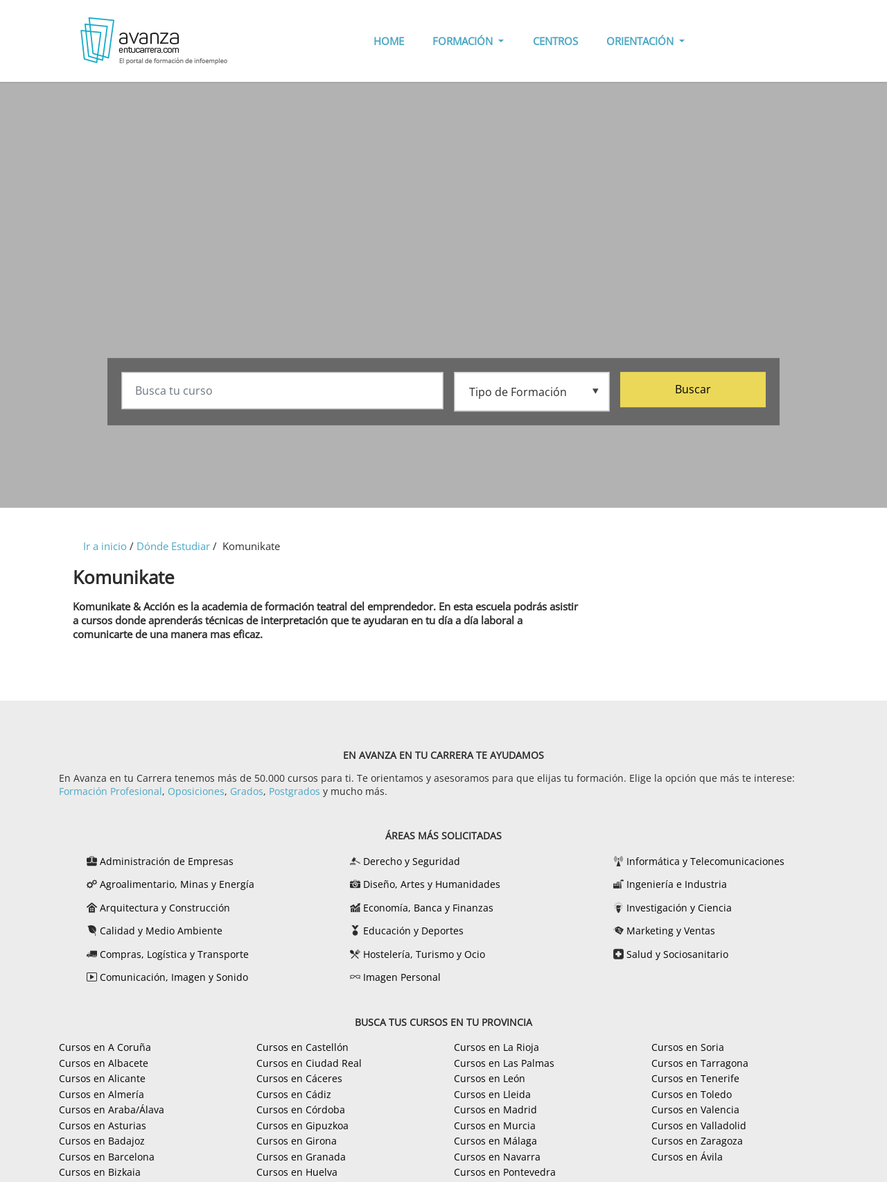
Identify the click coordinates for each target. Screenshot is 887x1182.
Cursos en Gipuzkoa (302, 1125)
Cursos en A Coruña (105, 1047)
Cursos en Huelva (296, 1172)
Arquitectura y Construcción (165, 907)
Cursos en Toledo (691, 1094)
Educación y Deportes (413, 930)
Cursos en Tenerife (695, 1078)
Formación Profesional (110, 791)
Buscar (693, 389)
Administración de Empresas (167, 861)
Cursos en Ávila (687, 1156)
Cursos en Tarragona (699, 1063)
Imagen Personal (402, 977)
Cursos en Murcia (495, 1125)
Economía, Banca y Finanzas (428, 907)
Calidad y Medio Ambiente (161, 930)
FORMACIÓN (463, 41)
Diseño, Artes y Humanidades (431, 884)
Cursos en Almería (101, 1094)
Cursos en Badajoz (102, 1140)
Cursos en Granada (301, 1156)
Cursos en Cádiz (293, 1094)
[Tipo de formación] (532, 390)
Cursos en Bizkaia (100, 1172)
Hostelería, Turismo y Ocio (424, 954)
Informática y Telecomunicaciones (705, 861)
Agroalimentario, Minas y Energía (177, 884)
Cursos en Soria (687, 1047)
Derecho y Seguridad (411, 861)
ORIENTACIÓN (641, 41)
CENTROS (555, 41)
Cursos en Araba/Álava (111, 1109)
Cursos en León (489, 1078)
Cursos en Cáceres (299, 1078)
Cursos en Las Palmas (504, 1063)
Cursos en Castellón (302, 1047)
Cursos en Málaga (495, 1140)
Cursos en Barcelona (107, 1156)
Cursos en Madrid (495, 1109)
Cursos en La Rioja (496, 1047)
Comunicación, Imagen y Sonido (174, 977)
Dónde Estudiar (173, 546)
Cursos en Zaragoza (697, 1140)
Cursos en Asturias (102, 1125)
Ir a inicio (105, 546)
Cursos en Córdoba (300, 1109)
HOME (389, 41)
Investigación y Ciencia (679, 907)
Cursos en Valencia (695, 1109)
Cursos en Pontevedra (505, 1172)
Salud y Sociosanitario (677, 954)
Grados (246, 791)
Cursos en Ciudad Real (309, 1063)
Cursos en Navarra (497, 1156)
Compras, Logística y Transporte (174, 954)
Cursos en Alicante (102, 1078)
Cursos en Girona (296, 1140)
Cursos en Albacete (103, 1063)
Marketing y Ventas (670, 930)
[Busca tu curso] (282, 391)
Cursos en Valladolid (698, 1125)
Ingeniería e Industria (676, 884)
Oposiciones (196, 791)
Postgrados (294, 791)
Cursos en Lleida (492, 1094)
